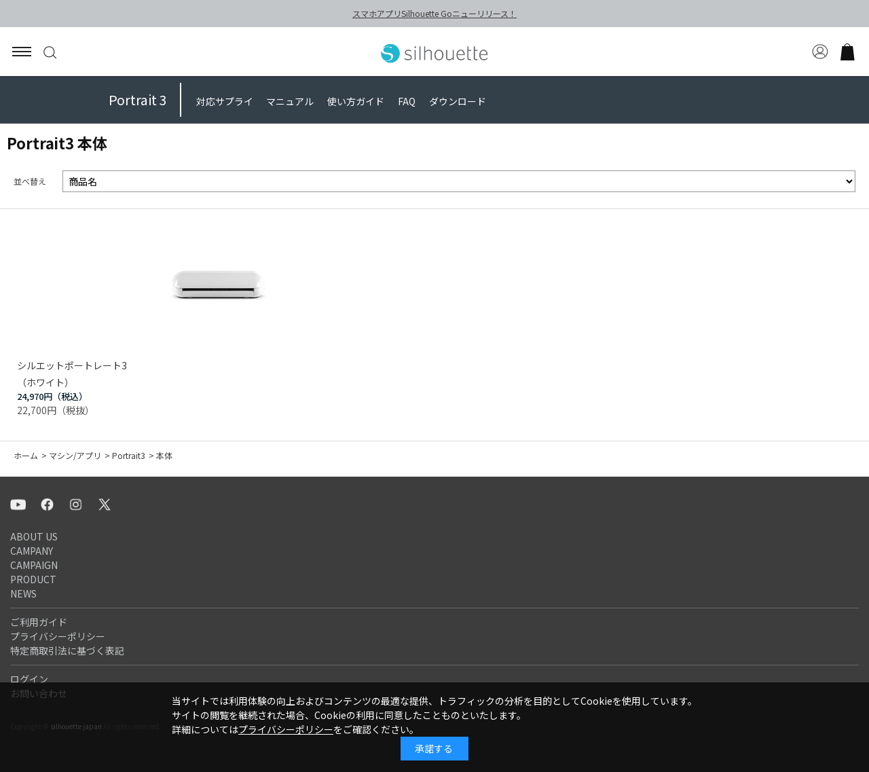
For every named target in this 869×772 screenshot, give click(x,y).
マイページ (820, 51)
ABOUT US (34, 536)
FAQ (406, 101)
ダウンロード (457, 101)
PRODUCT (33, 579)
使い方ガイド (355, 101)
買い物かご (847, 51)
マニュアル (290, 101)
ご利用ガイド (38, 622)
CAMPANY (31, 550)
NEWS (23, 593)
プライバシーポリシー (57, 636)
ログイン (29, 679)
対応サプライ (224, 101)
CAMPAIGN (34, 565)
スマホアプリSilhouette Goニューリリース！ (434, 13)
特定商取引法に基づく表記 (67, 650)
